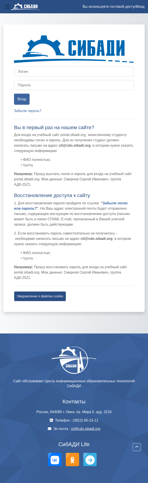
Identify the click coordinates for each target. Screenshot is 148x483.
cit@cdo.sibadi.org (85, 429)
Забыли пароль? (28, 111)
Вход (140, 6)
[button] (137, 447)
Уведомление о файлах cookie (40, 296)
